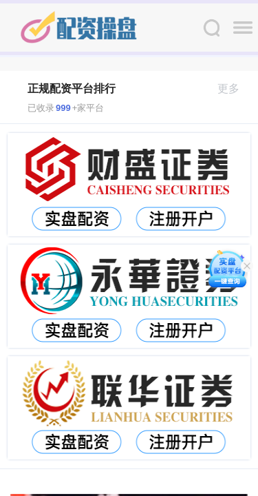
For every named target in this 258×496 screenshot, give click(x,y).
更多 (234, 88)
